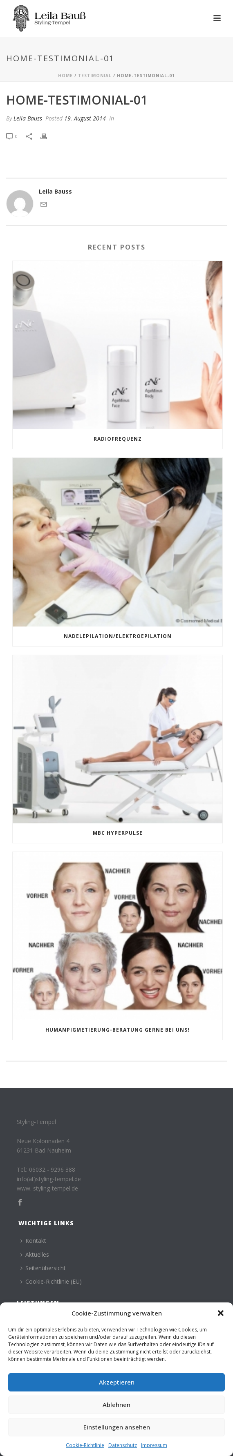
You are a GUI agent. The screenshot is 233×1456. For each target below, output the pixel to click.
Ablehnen (116, 1404)
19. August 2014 (85, 118)
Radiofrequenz (118, 438)
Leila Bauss (27, 118)
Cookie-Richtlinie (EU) (51, 1281)
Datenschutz (122, 1445)
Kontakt (33, 1240)
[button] (221, 1313)
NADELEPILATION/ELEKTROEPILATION (118, 636)
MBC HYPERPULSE (118, 832)
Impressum (154, 1445)
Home (65, 75)
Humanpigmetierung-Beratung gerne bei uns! (117, 1029)
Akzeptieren (116, 1382)
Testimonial (95, 75)
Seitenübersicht (43, 1268)
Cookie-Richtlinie (85, 1445)
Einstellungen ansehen (116, 1427)
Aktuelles (34, 1254)
